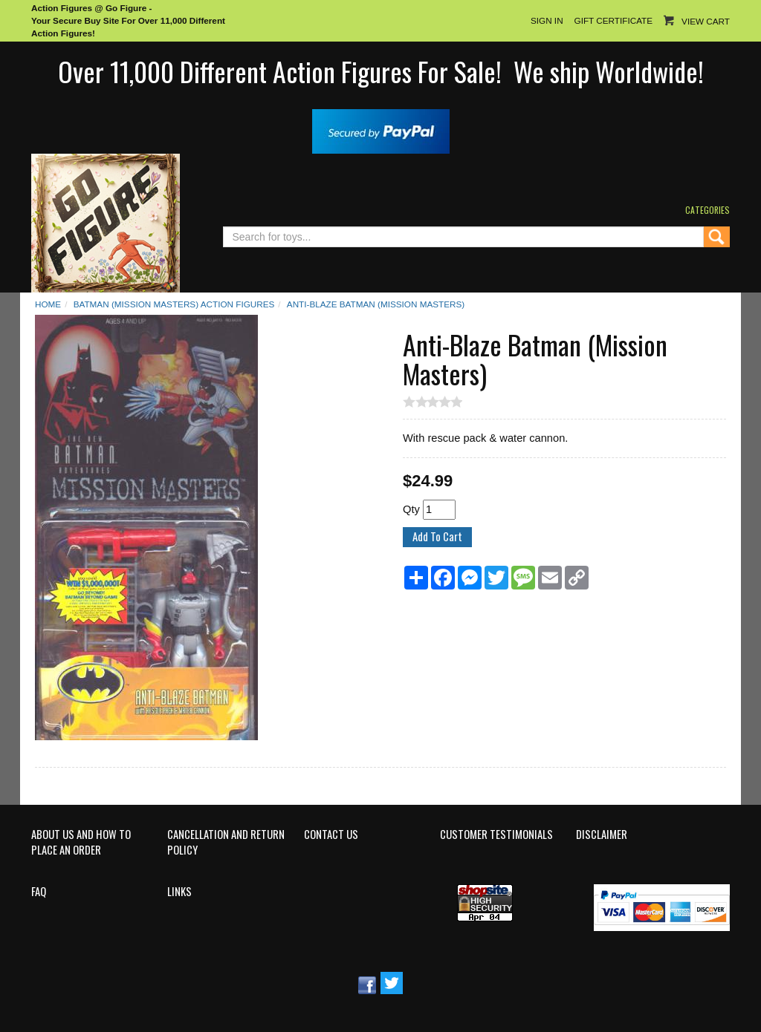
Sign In (547, 20)
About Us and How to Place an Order (81, 842)
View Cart (705, 21)
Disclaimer (601, 834)
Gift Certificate (613, 20)
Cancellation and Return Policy (226, 842)
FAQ (38, 891)
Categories (707, 209)
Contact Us (331, 834)
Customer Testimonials (496, 834)
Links (179, 891)
